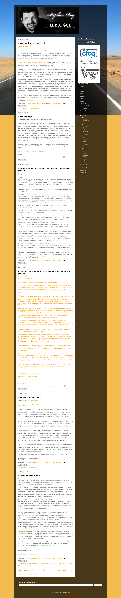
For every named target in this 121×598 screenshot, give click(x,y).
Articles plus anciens (65, 570)
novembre (85, 105)
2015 (81, 94)
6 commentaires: (56, 157)
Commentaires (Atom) (32, 574)
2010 (81, 170)
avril (83, 162)
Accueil (45, 570)
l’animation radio (22, 533)
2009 (81, 172)
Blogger (68, 592)
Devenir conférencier (24, 46)
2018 (81, 86)
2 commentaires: (58, 386)
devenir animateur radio (31, 514)
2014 (81, 96)
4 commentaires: (56, 462)
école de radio (36, 563)
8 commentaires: (56, 103)
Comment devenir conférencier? (33, 43)
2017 (81, 89)
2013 (81, 98)
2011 (81, 103)
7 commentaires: (56, 260)
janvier (84, 167)
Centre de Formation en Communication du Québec (34, 62)
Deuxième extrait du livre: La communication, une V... (85, 133)
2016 (81, 91)
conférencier (26, 108)
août (83, 110)
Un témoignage (25, 116)
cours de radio (27, 563)
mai (83, 160)
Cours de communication (29, 397)
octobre (84, 108)
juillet (83, 113)
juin (83, 115)
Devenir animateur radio (29, 476)
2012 (81, 101)
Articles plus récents (26, 570)
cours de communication (36, 400)
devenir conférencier (36, 108)
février (84, 164)
